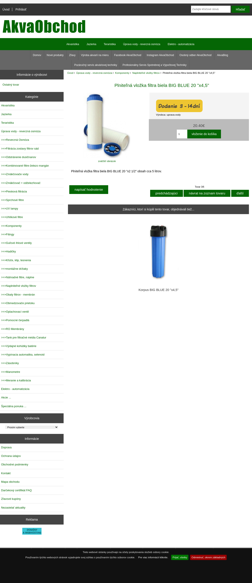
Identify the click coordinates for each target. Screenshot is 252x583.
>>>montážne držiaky (14, 268)
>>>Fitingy (7, 234)
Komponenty (122, 72)
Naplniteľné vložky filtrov (146, 72)
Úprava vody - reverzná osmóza (94, 72)
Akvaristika (72, 44)
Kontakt (5, 473)
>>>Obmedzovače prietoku (18, 303)
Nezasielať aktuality (13, 507)
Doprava (6, 447)
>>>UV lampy (9, 208)
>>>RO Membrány (12, 329)
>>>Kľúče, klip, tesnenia (16, 260)
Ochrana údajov (11, 456)
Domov (37, 55)
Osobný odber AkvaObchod (195, 55)
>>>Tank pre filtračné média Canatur (23, 337)
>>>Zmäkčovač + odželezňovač (20, 183)
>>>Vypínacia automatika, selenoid (22, 354)
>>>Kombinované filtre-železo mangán (25, 165)
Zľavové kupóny (11, 498)
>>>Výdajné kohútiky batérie (18, 346)
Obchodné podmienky (14, 464)
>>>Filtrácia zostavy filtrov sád (20, 148)
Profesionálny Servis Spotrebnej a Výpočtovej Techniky (155, 65)
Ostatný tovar (11, 84)
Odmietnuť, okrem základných (208, 557)
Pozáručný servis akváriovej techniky (95, 65)
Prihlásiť (21, 9)
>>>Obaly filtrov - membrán (18, 294)
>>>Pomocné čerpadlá (15, 320)
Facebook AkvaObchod (127, 55)
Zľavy (72, 55)
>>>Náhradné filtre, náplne (17, 277)
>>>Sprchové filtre (12, 200)
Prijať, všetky (179, 557)
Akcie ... (6, 397)
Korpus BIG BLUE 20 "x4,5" (159, 290)
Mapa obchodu (10, 481)
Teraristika (110, 44)
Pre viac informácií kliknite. (153, 557)
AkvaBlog (222, 55)
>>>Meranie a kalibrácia (16, 380)
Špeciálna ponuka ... (13, 406)
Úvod (5, 9)
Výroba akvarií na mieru (95, 55)
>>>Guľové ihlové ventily (16, 243)
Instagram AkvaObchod (160, 55)
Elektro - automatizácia (181, 44)
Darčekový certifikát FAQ (16, 490)
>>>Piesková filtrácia (14, 191)
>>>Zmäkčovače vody (14, 174)
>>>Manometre (10, 371)
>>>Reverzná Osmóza (15, 139)
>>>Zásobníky (10, 363)
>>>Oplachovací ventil (15, 311)
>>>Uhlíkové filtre (12, 217)
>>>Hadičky (8, 251)
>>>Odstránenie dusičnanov (18, 157)
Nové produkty (55, 55)
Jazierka (91, 44)
